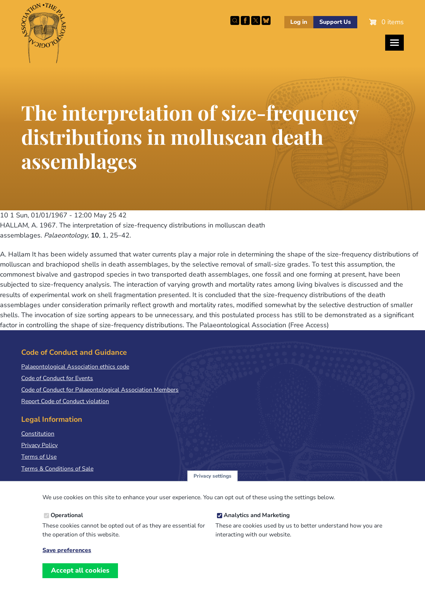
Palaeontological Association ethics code (75, 367)
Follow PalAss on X (255, 20)
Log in (298, 22)
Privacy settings (212, 476)
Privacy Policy (39, 445)
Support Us (335, 22)
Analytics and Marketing (257, 516)
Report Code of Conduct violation (65, 401)
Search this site (234, 20)
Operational (67, 516)
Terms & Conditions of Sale (57, 469)
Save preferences (66, 551)
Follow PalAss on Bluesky (266, 20)
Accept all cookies (80, 571)
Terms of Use (39, 457)
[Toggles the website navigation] (394, 43)
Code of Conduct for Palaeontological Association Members (100, 390)
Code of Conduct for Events (57, 378)
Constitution (37, 434)
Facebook (245, 20)
